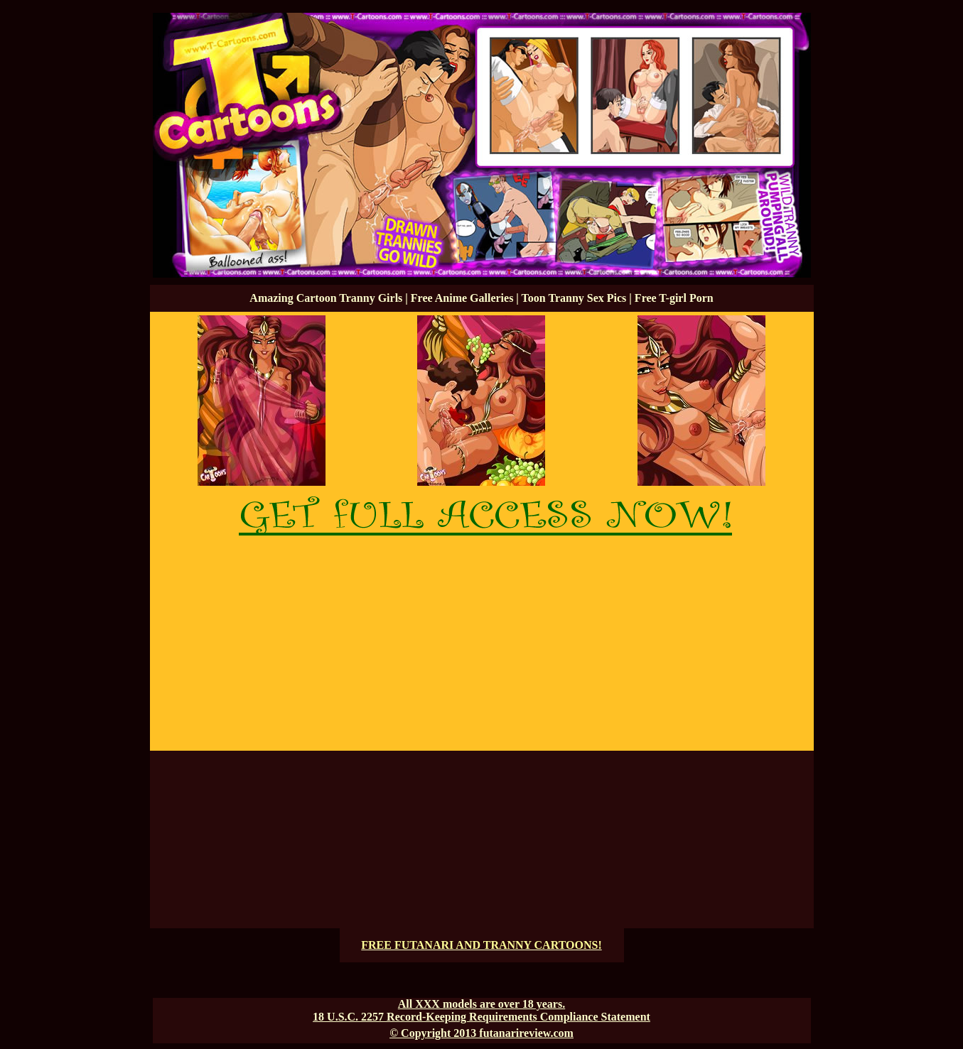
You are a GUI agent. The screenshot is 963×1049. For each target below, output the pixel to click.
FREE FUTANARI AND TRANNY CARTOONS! (481, 945)
